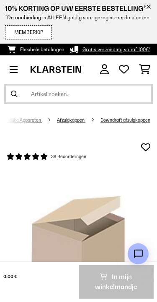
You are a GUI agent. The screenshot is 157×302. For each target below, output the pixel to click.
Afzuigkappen (71, 119)
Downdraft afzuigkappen (125, 119)
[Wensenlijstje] (124, 69)
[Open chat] (138, 253)
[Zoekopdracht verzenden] (14, 94)
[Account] (104, 69)
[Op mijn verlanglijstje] (145, 147)
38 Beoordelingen (68, 156)
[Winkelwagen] (144, 69)
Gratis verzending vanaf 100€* (116, 49)
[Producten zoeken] (78, 94)
